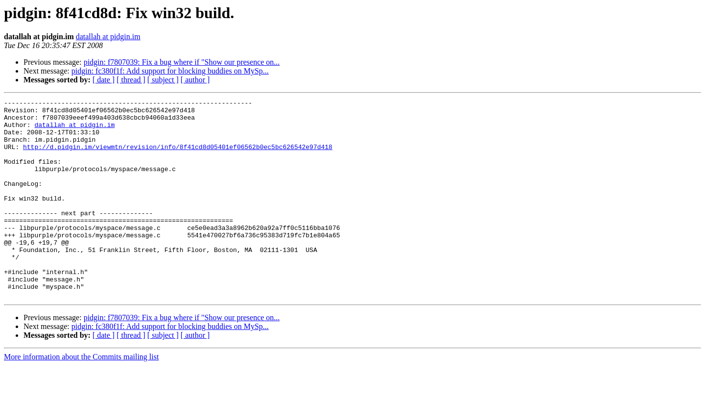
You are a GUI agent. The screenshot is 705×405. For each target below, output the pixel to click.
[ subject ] (163, 80)
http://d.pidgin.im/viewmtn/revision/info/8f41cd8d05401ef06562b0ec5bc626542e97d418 (177, 156)
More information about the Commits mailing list (81, 396)
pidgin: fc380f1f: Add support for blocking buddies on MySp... (170, 71)
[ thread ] (131, 80)
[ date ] (104, 80)
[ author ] (195, 80)
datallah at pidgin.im (108, 36)
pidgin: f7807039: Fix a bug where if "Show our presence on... (182, 62)
